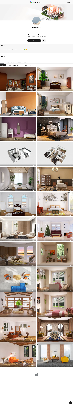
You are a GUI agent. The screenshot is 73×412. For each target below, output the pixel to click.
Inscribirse (69, 2)
